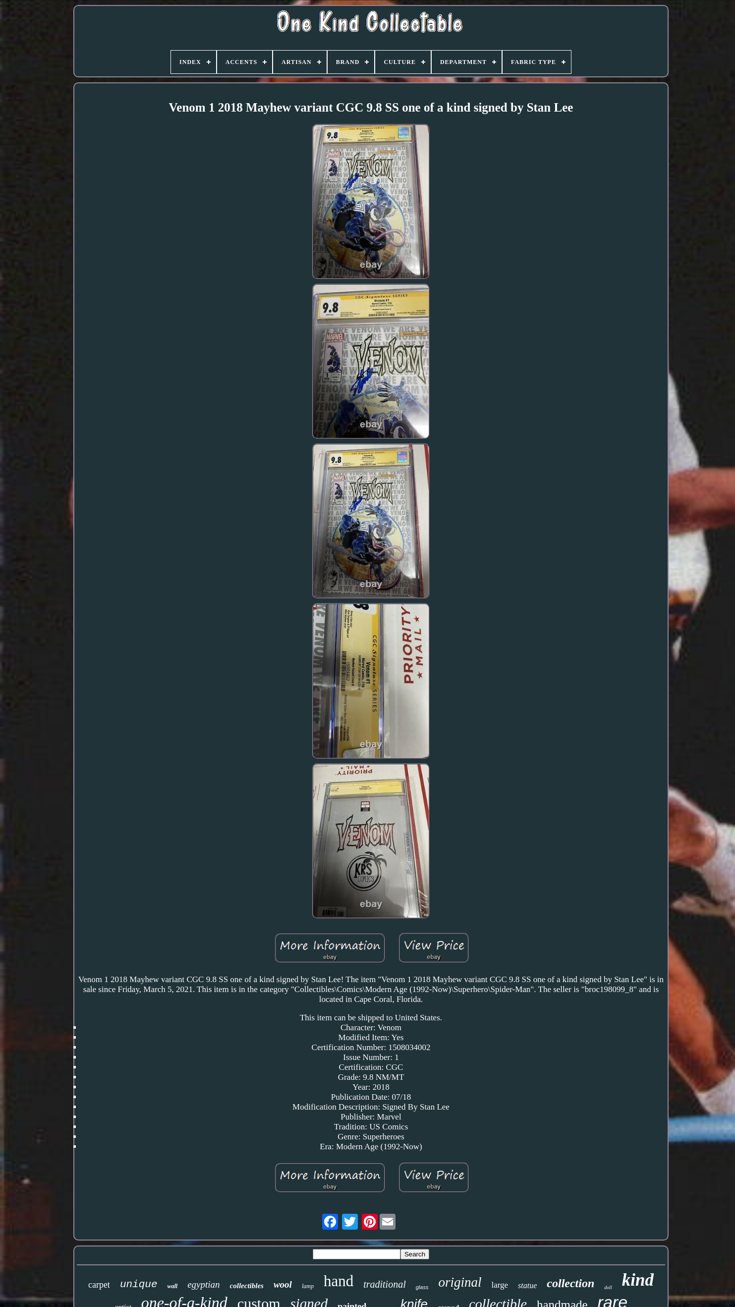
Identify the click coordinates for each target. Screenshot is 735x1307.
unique (139, 1284)
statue (527, 1285)
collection (570, 1283)
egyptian (203, 1284)
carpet (99, 1285)
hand (338, 1281)
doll (608, 1287)
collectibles (247, 1286)
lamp (308, 1286)
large (499, 1285)
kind (638, 1280)
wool (283, 1284)
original (459, 1282)
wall (173, 1286)
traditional (384, 1284)
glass (422, 1287)
